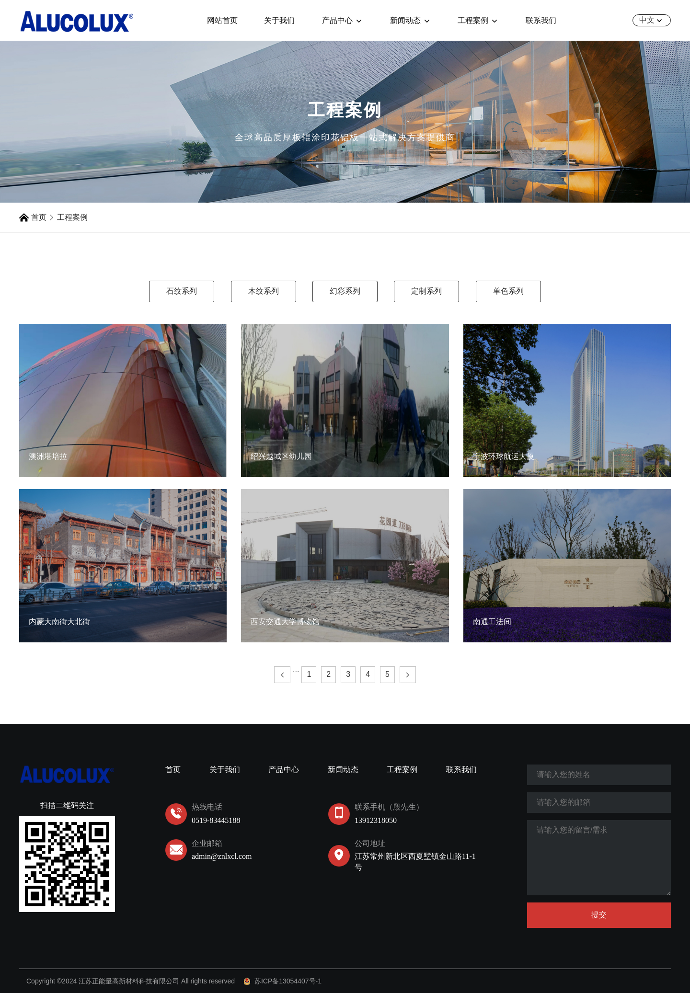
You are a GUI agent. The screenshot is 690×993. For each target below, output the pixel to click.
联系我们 (541, 20)
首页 (38, 217)
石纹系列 (181, 291)
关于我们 (279, 20)
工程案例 (478, 20)
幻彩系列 (345, 291)
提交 (599, 915)
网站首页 (222, 20)
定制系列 (426, 291)
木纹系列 (263, 291)
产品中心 (343, 20)
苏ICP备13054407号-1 (288, 981)
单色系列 (508, 291)
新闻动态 (411, 20)
